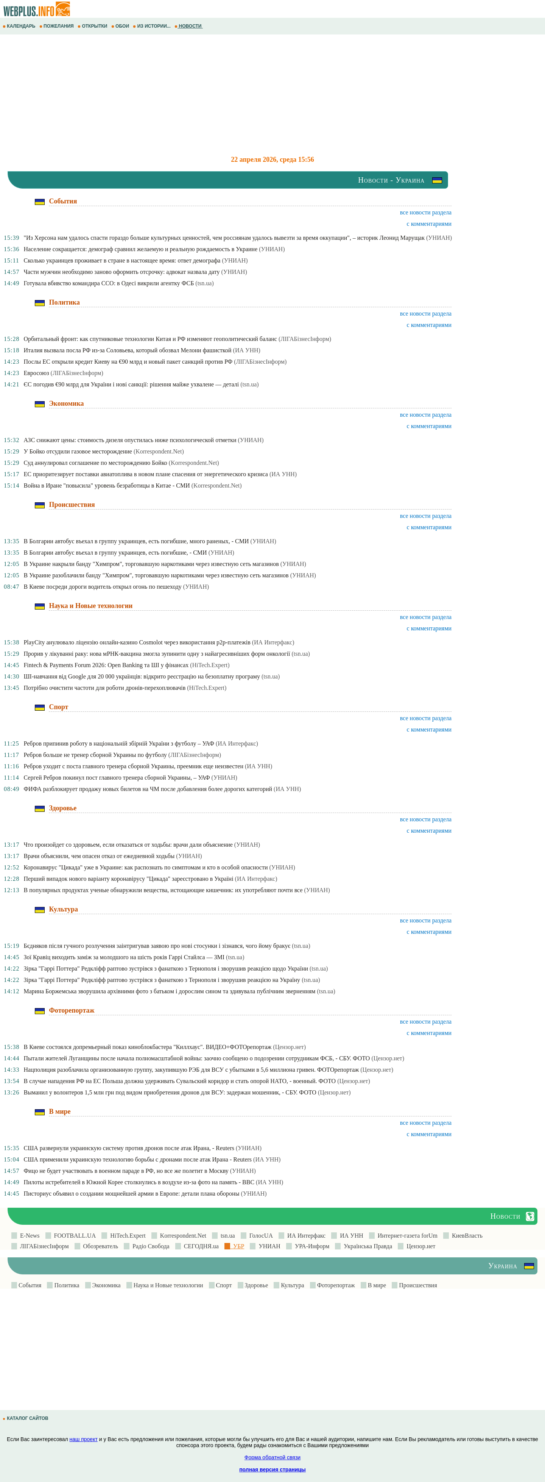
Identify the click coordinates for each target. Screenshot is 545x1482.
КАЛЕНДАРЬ (20, 26)
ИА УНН (350, 1235)
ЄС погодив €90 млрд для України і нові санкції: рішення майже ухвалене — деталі (131, 384)
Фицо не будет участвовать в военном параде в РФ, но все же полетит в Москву (125, 1171)
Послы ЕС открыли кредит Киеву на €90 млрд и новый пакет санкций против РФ (127, 361)
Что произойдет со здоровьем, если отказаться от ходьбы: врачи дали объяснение (127, 844)
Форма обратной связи (272, 1457)
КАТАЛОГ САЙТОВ (26, 1418)
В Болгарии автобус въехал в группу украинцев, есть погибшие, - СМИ (115, 552)
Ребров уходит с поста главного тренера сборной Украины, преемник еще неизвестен (133, 766)
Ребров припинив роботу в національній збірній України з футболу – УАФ (118, 743)
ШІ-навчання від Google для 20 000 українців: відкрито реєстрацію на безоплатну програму (141, 676)
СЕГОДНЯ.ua (200, 1246)
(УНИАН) (439, 237)
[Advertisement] (227, 95)
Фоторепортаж (335, 1285)
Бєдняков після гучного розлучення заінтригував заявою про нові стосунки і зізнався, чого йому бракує (156, 946)
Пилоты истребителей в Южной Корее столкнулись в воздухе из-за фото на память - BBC (138, 1182)
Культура (291, 1285)
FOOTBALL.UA (73, 1235)
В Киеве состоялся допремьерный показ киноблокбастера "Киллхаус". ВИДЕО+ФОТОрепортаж (147, 1047)
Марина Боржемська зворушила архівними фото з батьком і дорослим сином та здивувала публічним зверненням (169, 991)
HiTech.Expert (126, 1235)
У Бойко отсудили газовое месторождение (77, 451)
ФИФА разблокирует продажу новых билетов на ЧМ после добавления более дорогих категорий (147, 789)
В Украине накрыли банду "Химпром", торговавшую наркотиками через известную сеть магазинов (151, 564)
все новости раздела (426, 212)
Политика (66, 1285)
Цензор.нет (419, 1246)
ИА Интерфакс (304, 1235)
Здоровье (255, 1285)
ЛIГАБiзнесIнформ (43, 1246)
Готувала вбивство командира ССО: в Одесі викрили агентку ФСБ (108, 283)
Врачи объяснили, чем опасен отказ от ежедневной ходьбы (98, 856)
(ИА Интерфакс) (273, 642)
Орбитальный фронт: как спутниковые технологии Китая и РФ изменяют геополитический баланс (150, 339)
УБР (237, 1246)
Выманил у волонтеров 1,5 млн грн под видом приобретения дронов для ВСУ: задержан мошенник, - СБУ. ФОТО (169, 1092)
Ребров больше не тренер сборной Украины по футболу (95, 755)
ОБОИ (121, 26)
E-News (28, 1235)
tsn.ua (226, 1235)
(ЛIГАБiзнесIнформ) (305, 339)
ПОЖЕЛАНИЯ (57, 26)
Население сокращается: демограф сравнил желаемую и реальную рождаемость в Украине (140, 249)
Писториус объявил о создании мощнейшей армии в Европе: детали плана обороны (131, 1193)
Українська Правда (366, 1246)
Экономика (106, 1285)
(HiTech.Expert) (209, 665)
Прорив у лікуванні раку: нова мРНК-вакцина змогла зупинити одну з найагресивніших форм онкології (156, 653)
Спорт (223, 1285)
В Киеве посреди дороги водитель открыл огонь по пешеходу (102, 586)
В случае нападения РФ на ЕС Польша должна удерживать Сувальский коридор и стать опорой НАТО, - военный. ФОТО (179, 1081)
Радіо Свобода (149, 1246)
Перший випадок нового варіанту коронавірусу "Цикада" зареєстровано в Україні (128, 878)
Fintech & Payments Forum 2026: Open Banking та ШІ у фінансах (105, 665)
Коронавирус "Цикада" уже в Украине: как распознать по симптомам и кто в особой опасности (145, 867)
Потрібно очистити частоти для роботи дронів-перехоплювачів (104, 688)
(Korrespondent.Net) (159, 451)
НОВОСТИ (188, 26)
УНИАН (267, 1246)
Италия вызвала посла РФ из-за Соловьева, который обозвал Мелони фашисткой (127, 350)
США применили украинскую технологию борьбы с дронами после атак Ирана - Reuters (137, 1159)
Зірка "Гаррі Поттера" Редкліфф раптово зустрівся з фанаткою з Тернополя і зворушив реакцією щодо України (165, 968)
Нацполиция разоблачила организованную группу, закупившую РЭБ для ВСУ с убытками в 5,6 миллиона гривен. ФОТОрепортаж (191, 1069)
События (29, 1285)
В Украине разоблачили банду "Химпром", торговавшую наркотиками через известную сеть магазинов (155, 575)
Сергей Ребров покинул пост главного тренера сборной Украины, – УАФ (116, 777)
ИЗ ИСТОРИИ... (152, 26)
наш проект (84, 1439)
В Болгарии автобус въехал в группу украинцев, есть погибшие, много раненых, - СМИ (136, 541)
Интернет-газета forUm (406, 1235)
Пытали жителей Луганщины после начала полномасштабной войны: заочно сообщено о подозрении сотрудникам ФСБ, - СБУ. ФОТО (196, 1058)
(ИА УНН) (246, 350)
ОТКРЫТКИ (93, 26)
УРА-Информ (310, 1246)
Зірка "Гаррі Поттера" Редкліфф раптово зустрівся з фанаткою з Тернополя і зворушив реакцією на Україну (161, 980)
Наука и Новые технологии (167, 1285)
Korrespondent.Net (181, 1235)
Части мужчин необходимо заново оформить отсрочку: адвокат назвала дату (121, 272)
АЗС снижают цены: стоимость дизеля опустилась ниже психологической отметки (129, 440)
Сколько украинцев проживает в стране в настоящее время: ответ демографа (121, 260)
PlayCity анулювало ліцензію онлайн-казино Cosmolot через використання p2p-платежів (136, 642)
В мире (376, 1285)
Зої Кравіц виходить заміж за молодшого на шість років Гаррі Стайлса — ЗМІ (123, 957)
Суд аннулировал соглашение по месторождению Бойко (95, 463)
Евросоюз (36, 373)
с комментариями (429, 223)
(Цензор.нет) (289, 1047)
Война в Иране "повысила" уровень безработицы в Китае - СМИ (106, 485)
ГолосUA (259, 1235)
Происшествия (417, 1285)
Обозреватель (99, 1246)
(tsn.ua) (204, 283)
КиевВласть (466, 1235)
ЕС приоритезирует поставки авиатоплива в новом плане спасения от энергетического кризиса (145, 474)
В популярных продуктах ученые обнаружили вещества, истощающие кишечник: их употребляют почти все (162, 890)
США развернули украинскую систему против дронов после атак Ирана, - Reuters (128, 1148)
